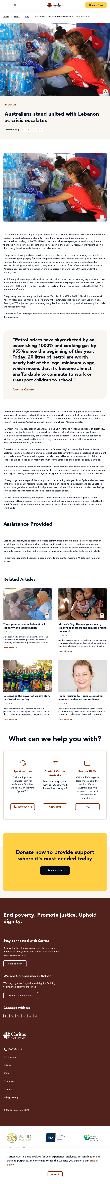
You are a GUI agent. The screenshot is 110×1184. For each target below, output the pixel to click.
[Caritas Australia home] (55, 1035)
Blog (27, 17)
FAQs (6, 1074)
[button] (105, 91)
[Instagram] (41, 130)
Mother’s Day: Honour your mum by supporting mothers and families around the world (82, 628)
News (16, 17)
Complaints (9, 1082)
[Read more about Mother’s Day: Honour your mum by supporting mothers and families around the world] (65, 651)
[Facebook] (23, 130)
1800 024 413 (12, 1049)
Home (6, 17)
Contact (7, 1090)
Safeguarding (10, 1098)
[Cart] (14, 5)
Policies (7, 1065)
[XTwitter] (29, 130)
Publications (9, 1057)
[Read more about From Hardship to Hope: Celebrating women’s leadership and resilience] (65, 719)
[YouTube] (30, 1016)
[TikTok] (36, 1016)
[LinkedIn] (35, 130)
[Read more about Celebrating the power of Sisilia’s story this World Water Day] (10, 719)
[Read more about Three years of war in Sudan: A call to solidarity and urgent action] (10, 647)
